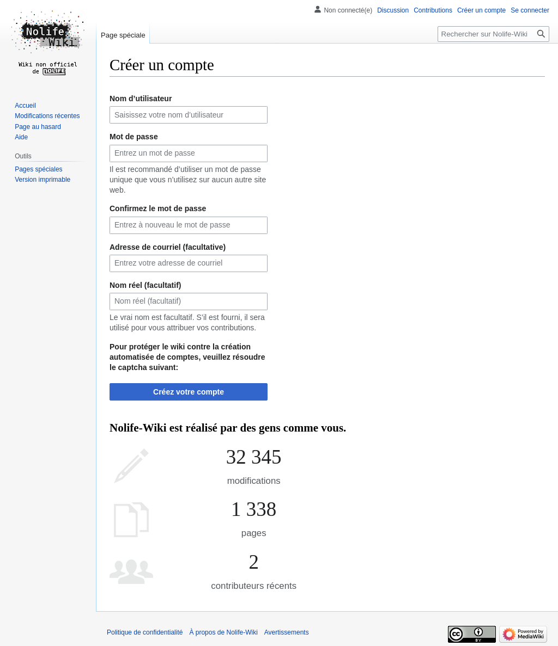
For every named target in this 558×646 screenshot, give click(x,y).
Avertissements (286, 632)
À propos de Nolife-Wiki (223, 632)
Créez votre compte (188, 391)
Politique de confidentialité (145, 632)
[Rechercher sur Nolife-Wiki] (493, 34)
